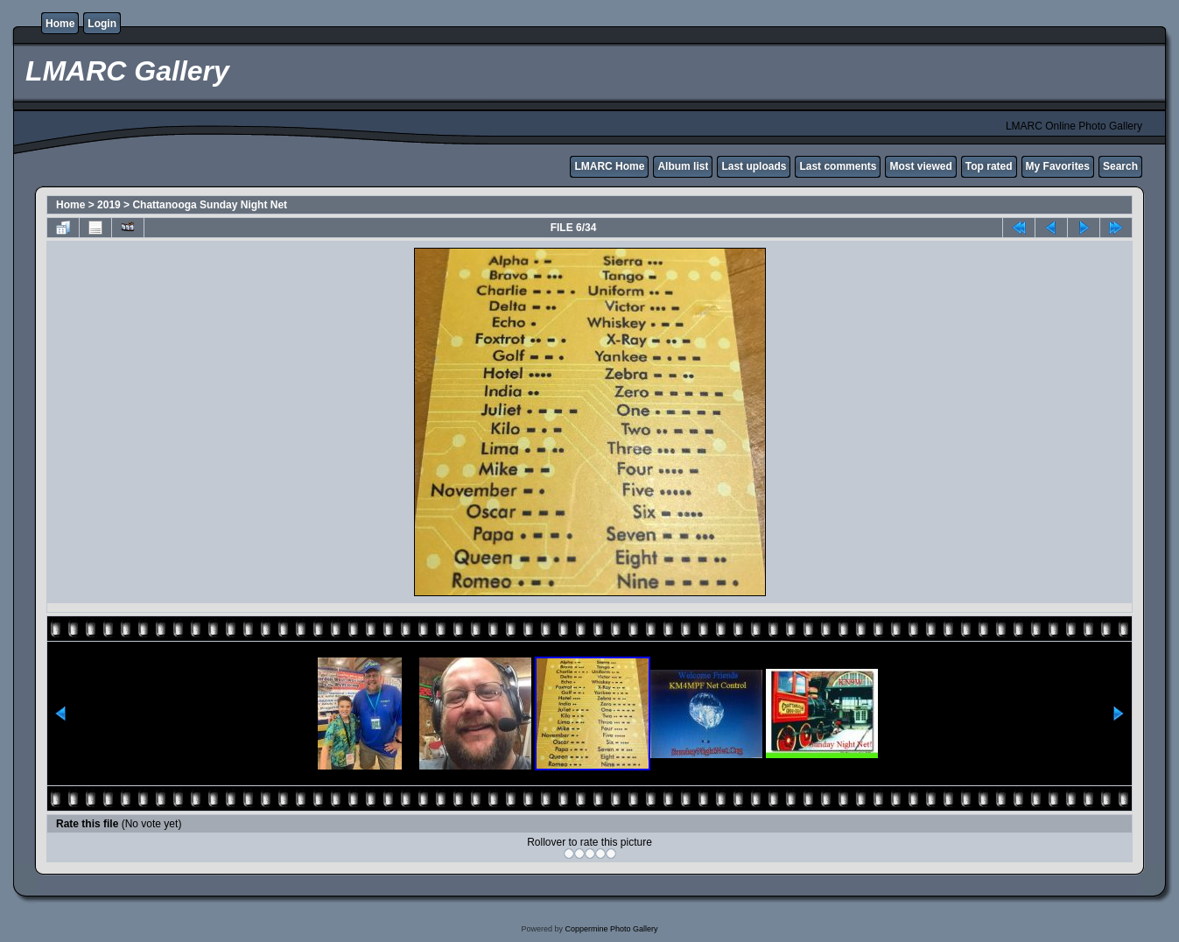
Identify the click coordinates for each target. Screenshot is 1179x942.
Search (1120, 166)
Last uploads (753, 166)
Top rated (989, 166)
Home (60, 24)
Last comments (837, 166)
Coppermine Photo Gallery (611, 928)
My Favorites (1058, 166)
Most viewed (920, 166)
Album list (682, 166)
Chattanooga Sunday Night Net (209, 205)
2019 (109, 205)
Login (102, 24)
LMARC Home (609, 166)
